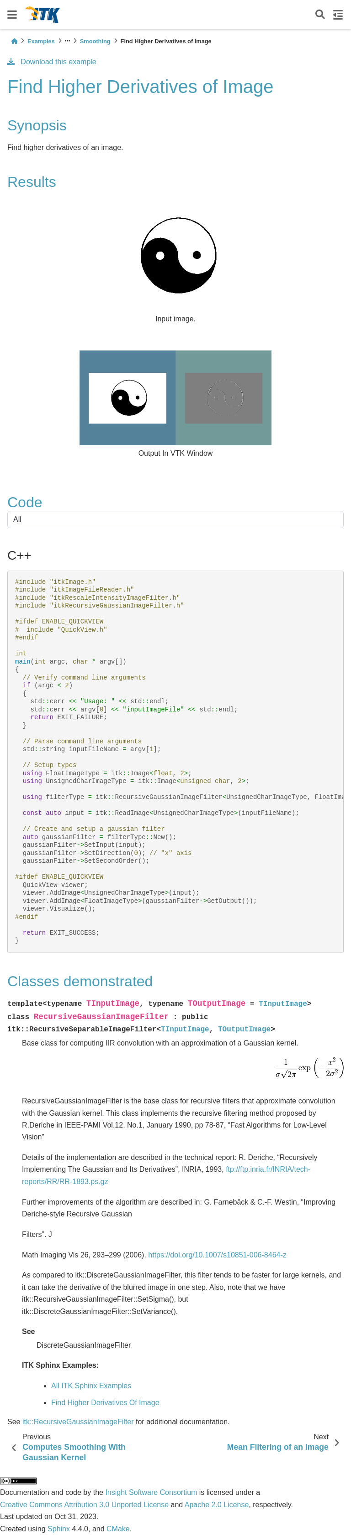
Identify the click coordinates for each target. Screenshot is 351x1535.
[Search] (320, 15)
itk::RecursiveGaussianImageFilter (78, 1422)
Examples (41, 41)
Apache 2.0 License (217, 1505)
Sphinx (59, 1529)
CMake (118, 1529)
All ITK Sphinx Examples (91, 1386)
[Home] (14, 41)
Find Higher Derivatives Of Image (105, 1402)
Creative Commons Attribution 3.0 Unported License (84, 1505)
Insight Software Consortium (151, 1492)
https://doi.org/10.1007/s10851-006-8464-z (217, 1255)
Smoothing (95, 41)
